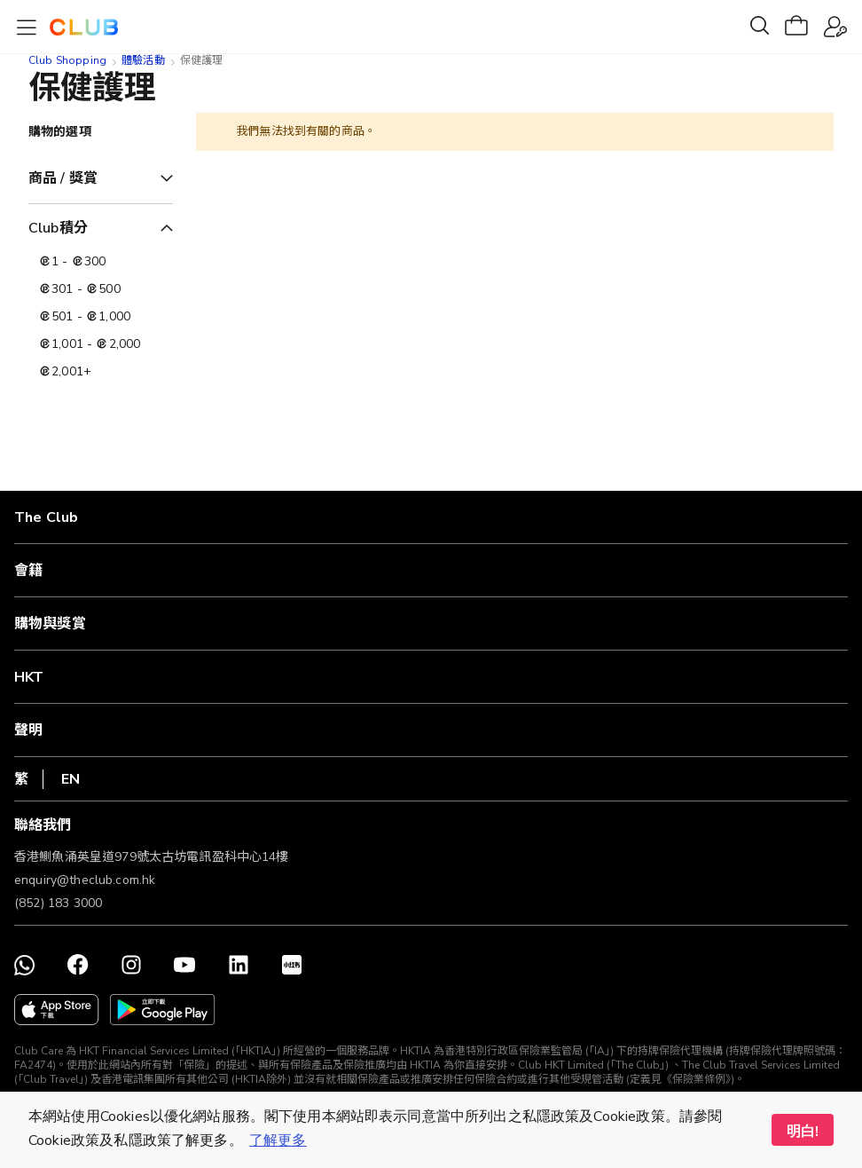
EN (70, 779)
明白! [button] (803, 1131)
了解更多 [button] (278, 1140)
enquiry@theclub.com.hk (84, 880)
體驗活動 (143, 60)
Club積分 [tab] (58, 228)
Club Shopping (67, 60)
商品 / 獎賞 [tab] (63, 178)
